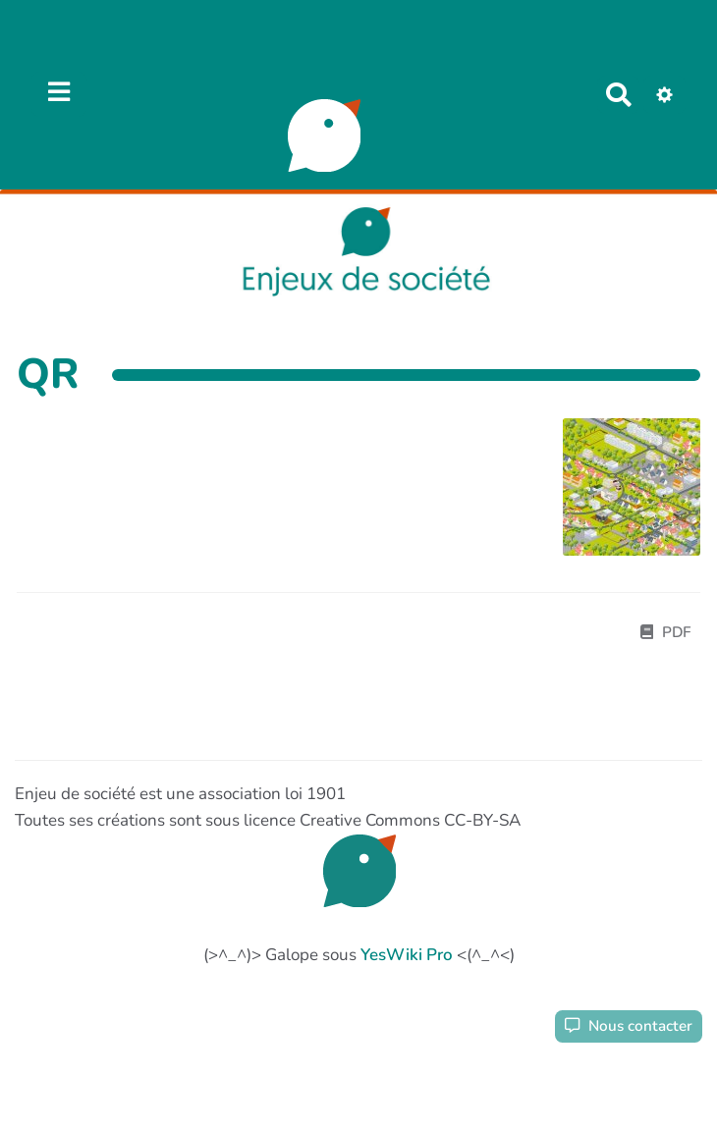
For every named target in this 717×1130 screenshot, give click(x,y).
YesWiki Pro (406, 954)
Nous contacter (628, 1026)
